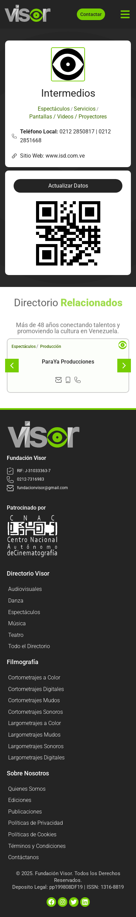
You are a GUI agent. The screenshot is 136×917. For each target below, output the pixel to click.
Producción (50, 346)
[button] (68, 186)
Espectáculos (24, 346)
